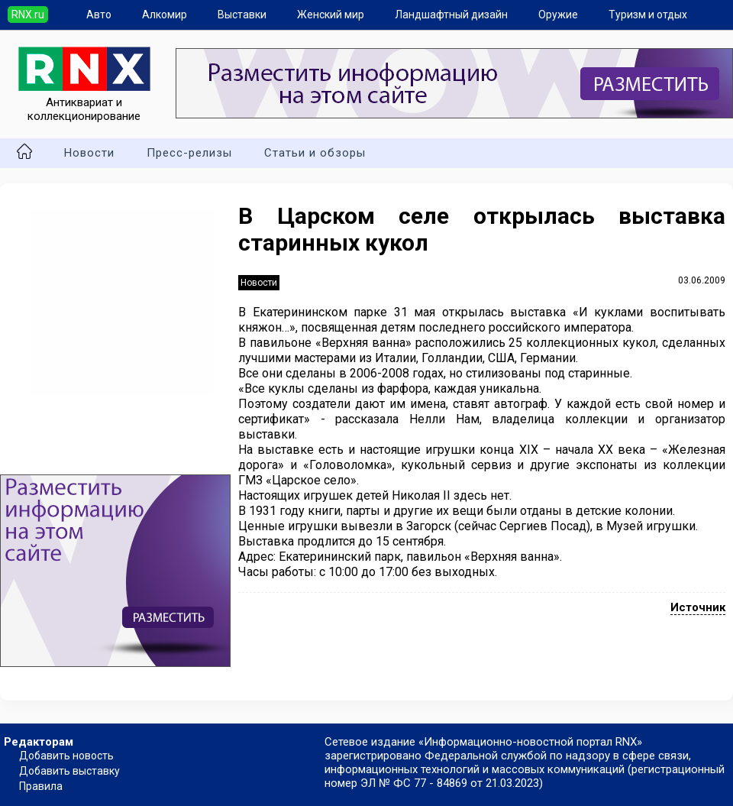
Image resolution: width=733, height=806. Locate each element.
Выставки (242, 14)
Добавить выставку (69, 771)
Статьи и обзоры (315, 153)
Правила (41, 786)
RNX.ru (27, 14)
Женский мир (330, 14)
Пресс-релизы (189, 153)
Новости (89, 153)
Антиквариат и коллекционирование (84, 102)
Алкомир (164, 14)
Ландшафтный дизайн (451, 14)
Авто (98, 14)
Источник (697, 607)
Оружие (558, 14)
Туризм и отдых (648, 14)
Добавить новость (66, 755)
